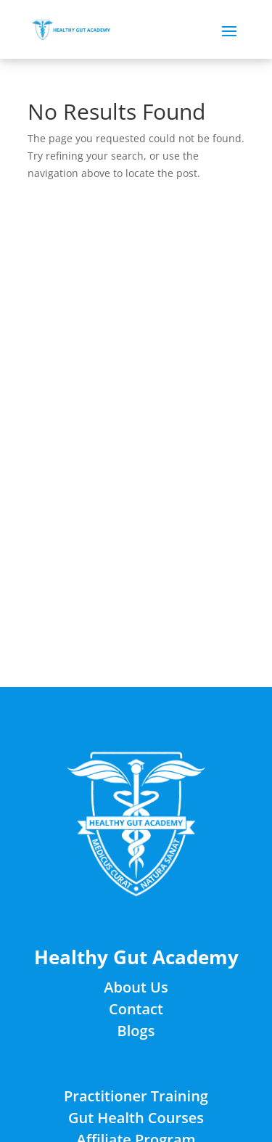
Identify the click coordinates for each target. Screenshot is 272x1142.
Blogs (136, 1030)
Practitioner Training (136, 1096)
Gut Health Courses (136, 1117)
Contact (136, 1009)
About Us (136, 987)
